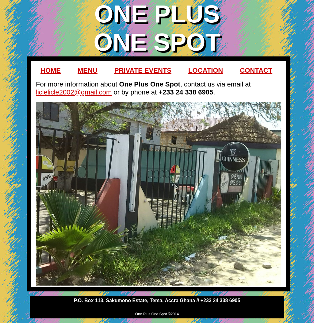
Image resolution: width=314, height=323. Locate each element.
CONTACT (256, 70)
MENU (88, 70)
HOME (50, 70)
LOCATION (205, 70)
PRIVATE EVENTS (142, 70)
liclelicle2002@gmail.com (74, 92)
